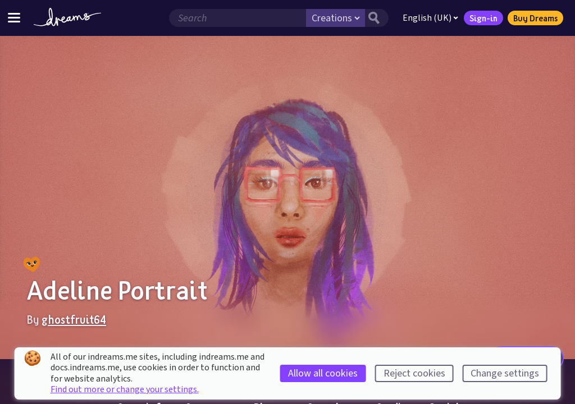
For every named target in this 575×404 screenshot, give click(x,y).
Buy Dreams (535, 18)
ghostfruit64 (74, 319)
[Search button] (377, 18)
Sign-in (483, 18)
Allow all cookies (323, 373)
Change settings (505, 373)
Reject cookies (414, 373)
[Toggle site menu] (14, 17)
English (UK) (430, 18)
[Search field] (237, 18)
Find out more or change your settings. (125, 389)
